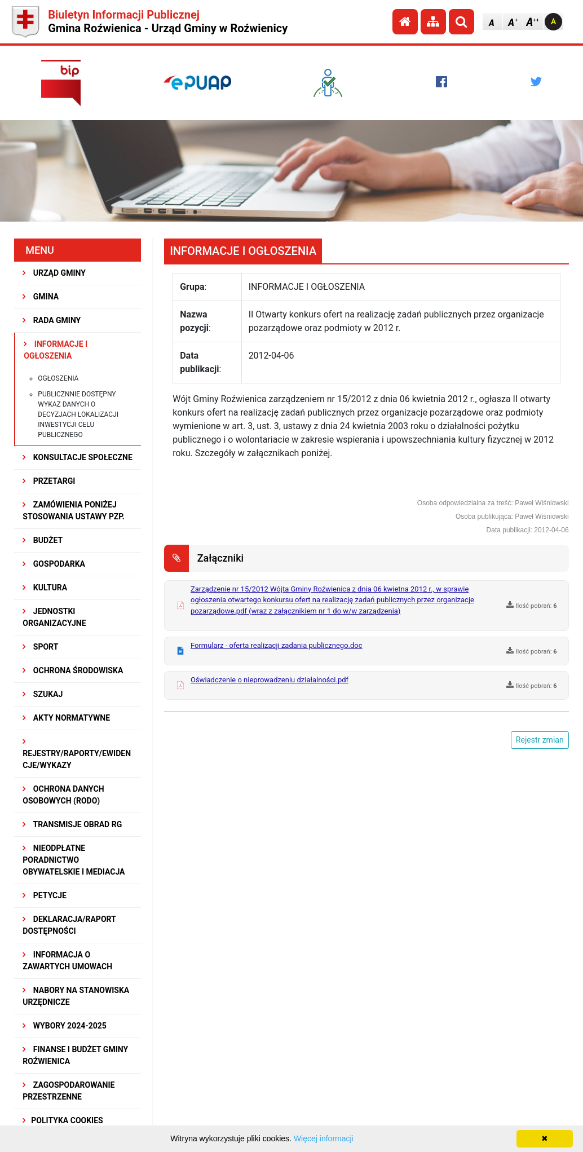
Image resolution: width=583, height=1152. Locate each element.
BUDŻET (43, 540)
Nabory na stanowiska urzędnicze (76, 996)
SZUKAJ (43, 694)
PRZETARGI (49, 480)
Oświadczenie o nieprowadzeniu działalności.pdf (269, 680)
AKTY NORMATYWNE (66, 717)
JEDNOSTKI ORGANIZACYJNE (54, 617)
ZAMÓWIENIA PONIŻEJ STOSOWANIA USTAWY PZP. (73, 510)
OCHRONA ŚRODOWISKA (73, 670)
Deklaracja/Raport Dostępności (69, 925)
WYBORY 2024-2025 (65, 1025)
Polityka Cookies (63, 1120)
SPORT (40, 646)
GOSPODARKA (54, 563)
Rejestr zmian (540, 739)
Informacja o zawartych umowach (67, 960)
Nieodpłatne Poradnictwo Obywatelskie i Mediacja (74, 860)
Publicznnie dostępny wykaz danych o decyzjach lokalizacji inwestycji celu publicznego (78, 414)
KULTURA (45, 587)
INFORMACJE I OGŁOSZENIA (55, 349)
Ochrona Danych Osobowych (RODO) (63, 794)
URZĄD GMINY (54, 272)
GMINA (41, 296)
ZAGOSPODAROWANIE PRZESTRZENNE (68, 1090)
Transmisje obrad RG (72, 824)
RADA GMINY (52, 320)
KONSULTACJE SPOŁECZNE (77, 457)
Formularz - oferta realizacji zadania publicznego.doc (277, 645)
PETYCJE (45, 895)
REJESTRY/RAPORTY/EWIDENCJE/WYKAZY (77, 754)
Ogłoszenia (58, 378)
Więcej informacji (324, 1138)
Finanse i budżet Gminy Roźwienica (75, 1055)
